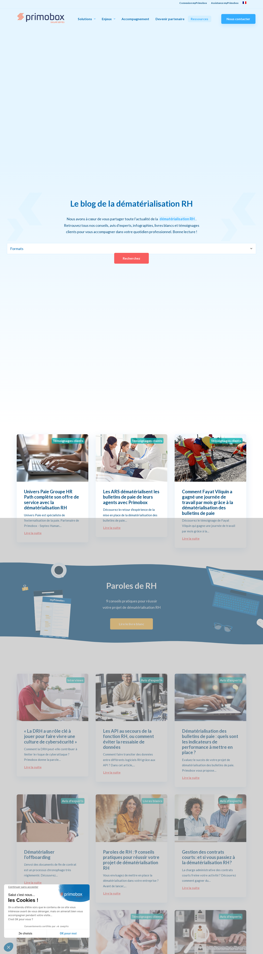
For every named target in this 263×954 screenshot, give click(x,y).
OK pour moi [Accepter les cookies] (68, 933)
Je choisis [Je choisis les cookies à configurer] (25, 933)
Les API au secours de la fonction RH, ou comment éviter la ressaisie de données (128, 739)
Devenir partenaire (170, 19)
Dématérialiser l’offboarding (39, 854)
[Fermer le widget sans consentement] (23, 887)
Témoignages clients (68, 441)
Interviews (75, 680)
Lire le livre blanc (131, 624)
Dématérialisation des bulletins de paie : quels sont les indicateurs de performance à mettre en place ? (210, 741)
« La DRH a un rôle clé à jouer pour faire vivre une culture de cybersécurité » (50, 736)
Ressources (199, 19)
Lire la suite (33, 533)
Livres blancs (152, 801)
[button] (8, 947)
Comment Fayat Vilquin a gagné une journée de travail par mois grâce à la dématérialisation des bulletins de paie (207, 502)
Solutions (86, 19)
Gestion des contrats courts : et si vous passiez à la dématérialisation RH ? (208, 857)
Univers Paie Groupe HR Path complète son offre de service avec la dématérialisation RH (51, 499)
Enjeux (108, 19)
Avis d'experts (151, 680)
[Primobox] (41, 18)
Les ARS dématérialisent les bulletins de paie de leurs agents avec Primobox (131, 497)
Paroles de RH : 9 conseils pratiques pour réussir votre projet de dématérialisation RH (131, 860)
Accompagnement (135, 19)
